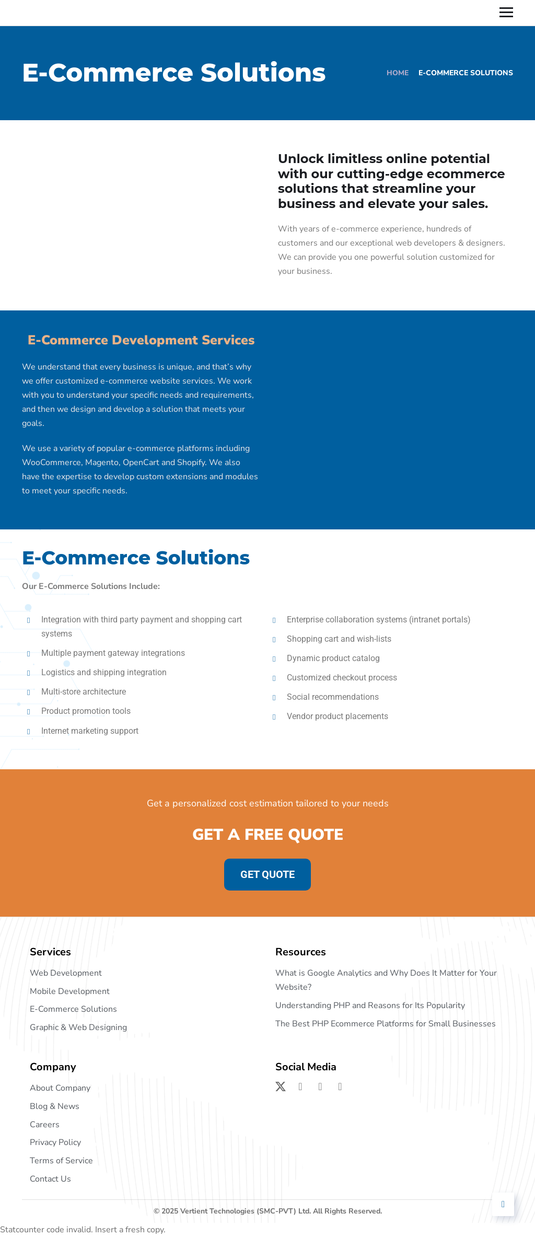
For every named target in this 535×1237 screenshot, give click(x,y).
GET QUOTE (267, 874)
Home (398, 73)
